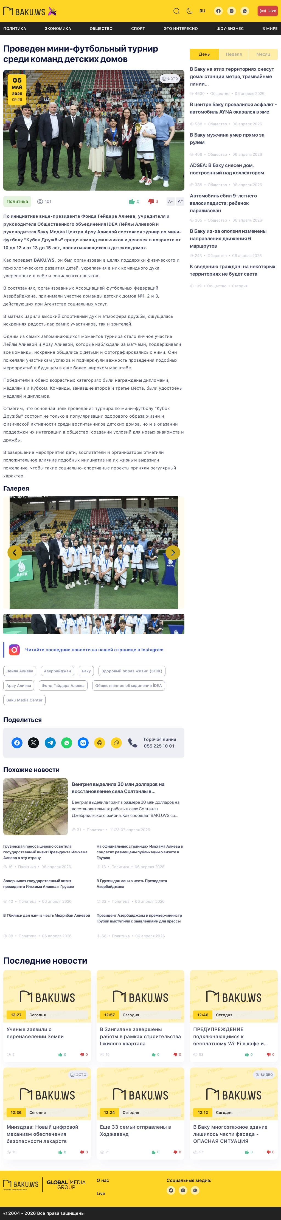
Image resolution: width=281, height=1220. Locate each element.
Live (268, 11)
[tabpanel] (234, 177)
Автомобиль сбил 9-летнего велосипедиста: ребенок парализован (223, 203)
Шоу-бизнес (230, 28)
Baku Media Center (24, 700)
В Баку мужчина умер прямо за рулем (227, 138)
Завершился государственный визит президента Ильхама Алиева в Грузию (38, 884)
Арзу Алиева (18, 685)
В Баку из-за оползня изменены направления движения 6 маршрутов (228, 238)
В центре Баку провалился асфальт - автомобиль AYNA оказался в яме (233, 108)
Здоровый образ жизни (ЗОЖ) (132, 671)
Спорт (138, 28)
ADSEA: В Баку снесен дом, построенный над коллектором (227, 169)
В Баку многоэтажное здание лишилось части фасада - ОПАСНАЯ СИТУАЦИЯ (230, 1134)
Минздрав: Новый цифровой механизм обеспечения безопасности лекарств (42, 1134)
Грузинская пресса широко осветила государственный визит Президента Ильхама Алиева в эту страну (45, 852)
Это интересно (181, 28)
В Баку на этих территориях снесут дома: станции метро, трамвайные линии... (232, 76)
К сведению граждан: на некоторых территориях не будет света (233, 270)
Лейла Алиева (19, 671)
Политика (14, 28)
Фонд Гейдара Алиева (63, 685)
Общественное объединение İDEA (128, 685)
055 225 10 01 (159, 746)
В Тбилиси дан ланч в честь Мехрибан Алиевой (46, 915)
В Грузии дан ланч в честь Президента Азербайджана (132, 884)
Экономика (58, 28)
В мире (270, 28)
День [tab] (204, 54)
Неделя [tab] (234, 54)
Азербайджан (57, 671)
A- (170, 201)
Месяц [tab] (263, 54)
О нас (103, 1180)
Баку (86, 671)
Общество (101, 28)
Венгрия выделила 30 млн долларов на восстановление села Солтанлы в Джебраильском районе (118, 791)
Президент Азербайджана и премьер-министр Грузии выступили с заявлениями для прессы (139, 918)
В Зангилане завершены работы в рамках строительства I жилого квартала (140, 1036)
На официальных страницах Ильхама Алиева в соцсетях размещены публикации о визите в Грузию (140, 852)
